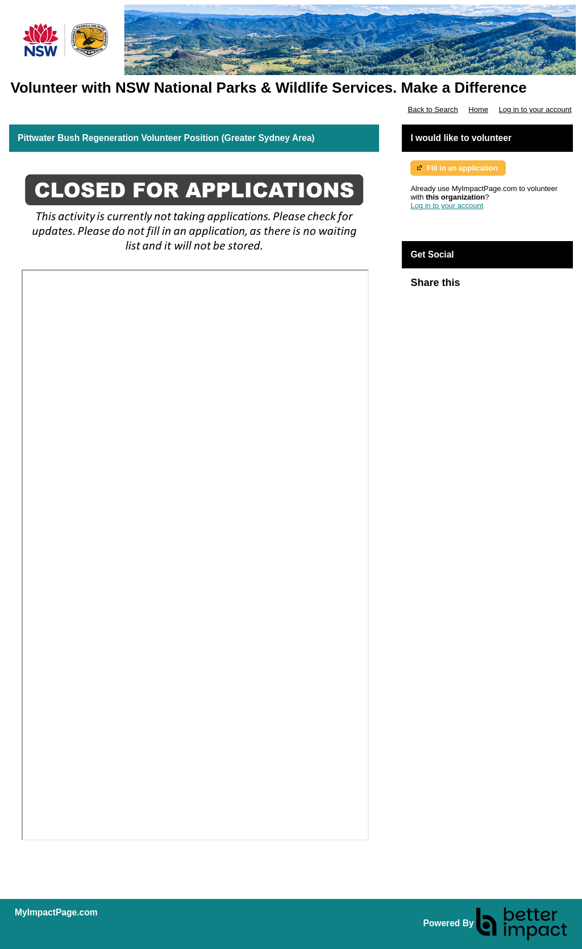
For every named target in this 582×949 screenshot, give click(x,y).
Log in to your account (535, 109)
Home (478, 109)
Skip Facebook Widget (497, 287)
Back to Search (433, 109)
